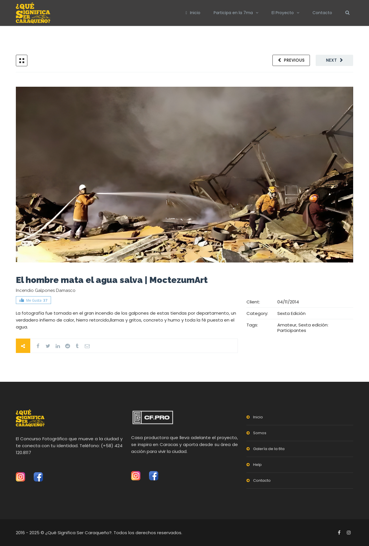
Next (331, 60)
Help (257, 464)
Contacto (322, 13)
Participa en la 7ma (233, 13)
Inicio (193, 13)
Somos (259, 433)
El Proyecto (283, 13)
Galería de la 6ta (269, 448)
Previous (294, 60)
